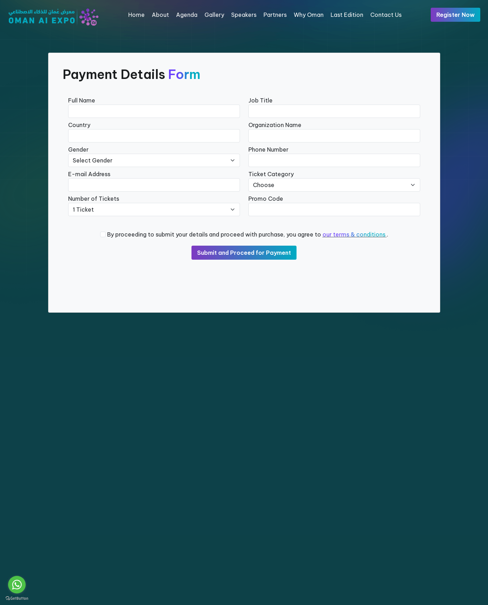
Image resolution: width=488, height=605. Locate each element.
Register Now (455, 14)
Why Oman (309, 14)
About (160, 14)
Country (79, 124)
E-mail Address (89, 174)
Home (136, 14)
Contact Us (386, 14)
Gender (78, 149)
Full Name (81, 100)
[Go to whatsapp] (17, 584)
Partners (275, 14)
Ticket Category (271, 174)
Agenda (186, 14)
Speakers (243, 14)
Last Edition (347, 14)
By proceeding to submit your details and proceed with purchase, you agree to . (247, 234)
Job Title (260, 100)
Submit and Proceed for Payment (244, 252)
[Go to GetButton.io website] (17, 598)
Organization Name (274, 124)
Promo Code (265, 198)
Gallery (214, 14)
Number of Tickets (93, 198)
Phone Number (268, 149)
